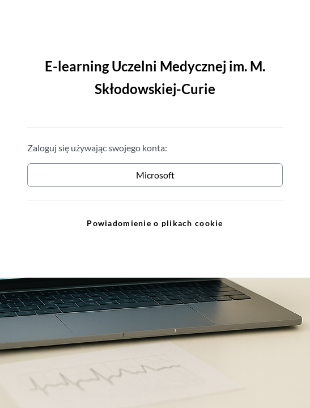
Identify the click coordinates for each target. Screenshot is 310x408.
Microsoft (155, 174)
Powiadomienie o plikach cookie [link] (155, 223)
